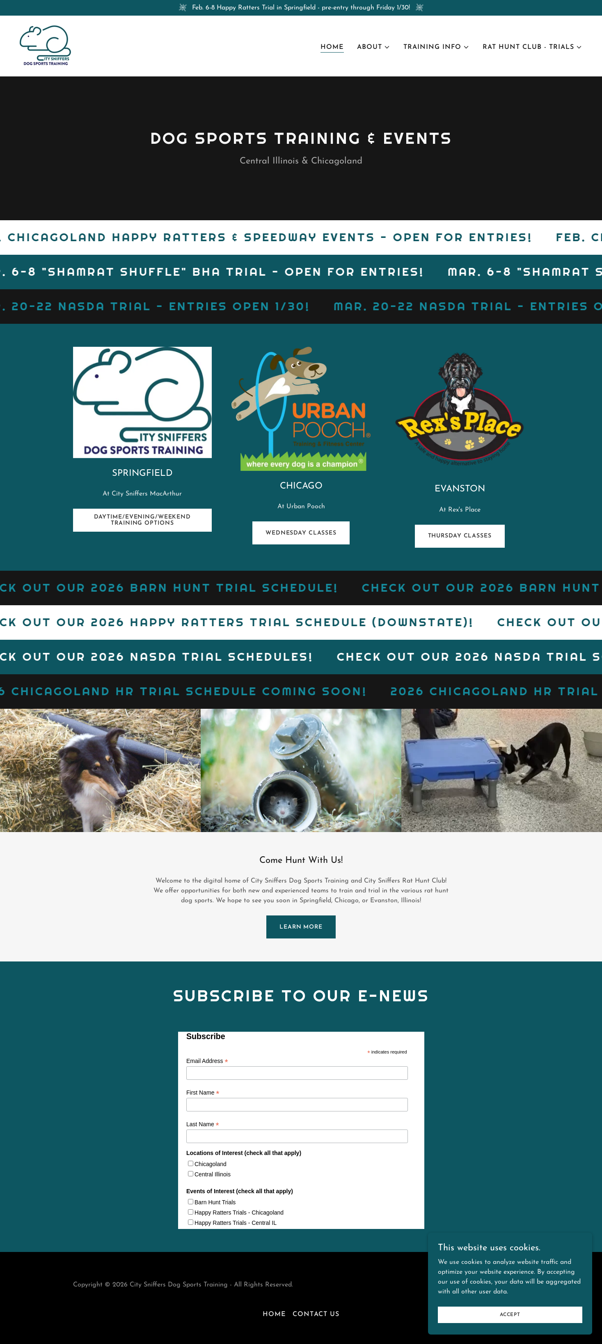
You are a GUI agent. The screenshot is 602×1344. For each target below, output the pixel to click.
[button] (373, 47)
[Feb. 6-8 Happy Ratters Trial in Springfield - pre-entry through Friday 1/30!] (301, 8)
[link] (45, 45)
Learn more (301, 927)
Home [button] (274, 1314)
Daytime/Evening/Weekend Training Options (142, 520)
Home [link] (332, 47)
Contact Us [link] (316, 1314)
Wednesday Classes (301, 533)
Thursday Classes (460, 536)
